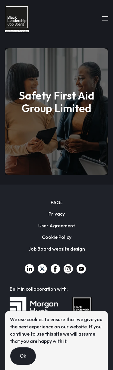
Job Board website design (56, 249)
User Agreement (56, 226)
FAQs (56, 202)
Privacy (57, 214)
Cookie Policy (56, 237)
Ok (23, 356)
